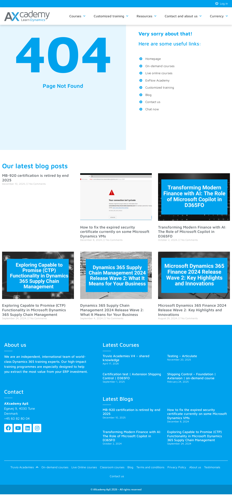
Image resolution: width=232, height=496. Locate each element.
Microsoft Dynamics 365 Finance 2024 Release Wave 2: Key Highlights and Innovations (192, 310)
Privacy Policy (176, 468)
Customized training (111, 16)
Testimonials (212, 468)
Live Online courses (84, 468)
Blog (130, 468)
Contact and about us (183, 16)
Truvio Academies (24, 467)
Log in (221, 3)
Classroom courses (112, 468)
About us (195, 468)
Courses (77, 16)
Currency (219, 16)
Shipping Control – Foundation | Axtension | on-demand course (191, 376)
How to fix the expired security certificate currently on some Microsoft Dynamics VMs (114, 232)
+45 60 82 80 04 (17, 419)
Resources (146, 16)
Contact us (117, 477)
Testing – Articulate (182, 356)
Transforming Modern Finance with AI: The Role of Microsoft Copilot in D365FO (192, 232)
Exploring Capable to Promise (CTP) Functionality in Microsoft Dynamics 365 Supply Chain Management (34, 310)
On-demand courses (54, 468)
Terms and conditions (150, 468)
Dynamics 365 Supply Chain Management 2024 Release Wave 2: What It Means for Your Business (112, 310)
